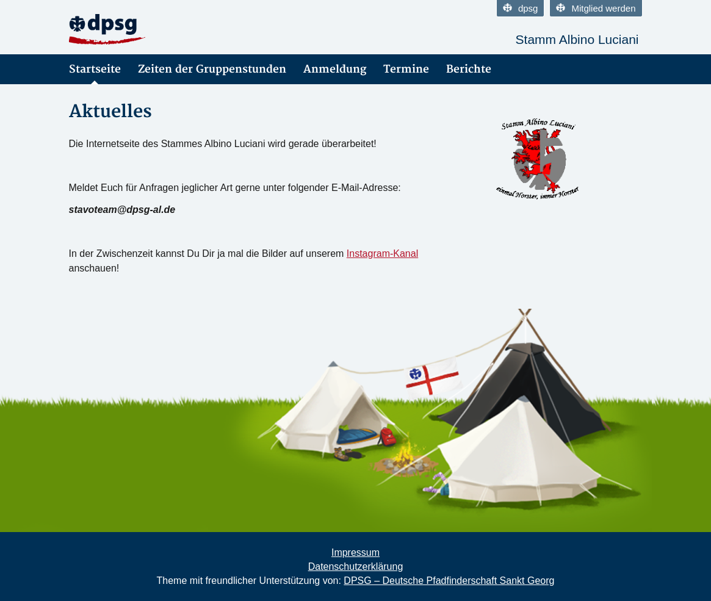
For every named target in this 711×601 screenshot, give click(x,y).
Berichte (468, 69)
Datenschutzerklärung (355, 566)
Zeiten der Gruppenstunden (212, 69)
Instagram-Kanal (382, 253)
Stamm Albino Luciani (577, 39)
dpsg (520, 8)
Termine (406, 69)
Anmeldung (334, 69)
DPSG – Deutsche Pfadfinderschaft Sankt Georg (449, 580)
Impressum (355, 552)
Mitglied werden (595, 8)
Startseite (95, 69)
